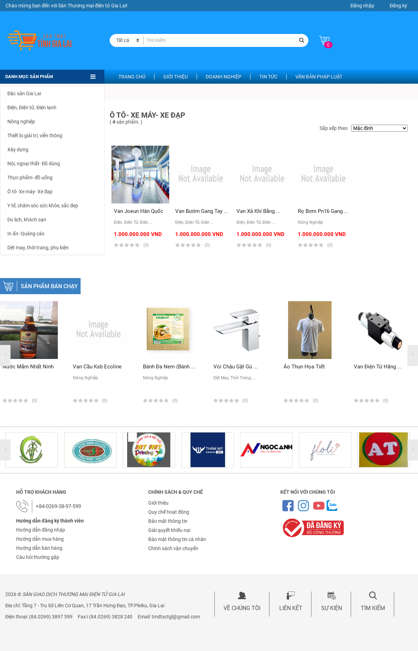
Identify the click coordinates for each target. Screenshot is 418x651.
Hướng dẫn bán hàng (39, 548)
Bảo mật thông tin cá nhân (177, 539)
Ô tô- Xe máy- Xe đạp (30, 191)
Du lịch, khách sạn (26, 219)
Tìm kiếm (373, 608)
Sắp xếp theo (334, 128)
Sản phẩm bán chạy (49, 286)
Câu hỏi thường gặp (37, 557)
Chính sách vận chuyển (173, 548)
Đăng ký (398, 5)
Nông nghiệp (21, 121)
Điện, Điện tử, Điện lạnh (31, 107)
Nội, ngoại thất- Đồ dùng (33, 163)
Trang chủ (131, 76)
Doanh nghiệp (223, 76)
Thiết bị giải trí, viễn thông (34, 135)
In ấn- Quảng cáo (25, 233)
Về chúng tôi (242, 608)
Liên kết (290, 608)
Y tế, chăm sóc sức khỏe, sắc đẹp (42, 205)
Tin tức (268, 76)
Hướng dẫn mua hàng (40, 539)
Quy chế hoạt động (168, 512)
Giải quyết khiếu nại (169, 530)
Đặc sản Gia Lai (24, 93)
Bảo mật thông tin (167, 521)
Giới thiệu (175, 76)
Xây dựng (17, 149)
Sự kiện (331, 608)
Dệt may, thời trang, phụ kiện (38, 247)
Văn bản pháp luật (318, 76)
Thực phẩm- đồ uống (30, 177)
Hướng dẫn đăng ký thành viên (50, 521)
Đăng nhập (362, 5)
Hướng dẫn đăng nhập (40, 530)
